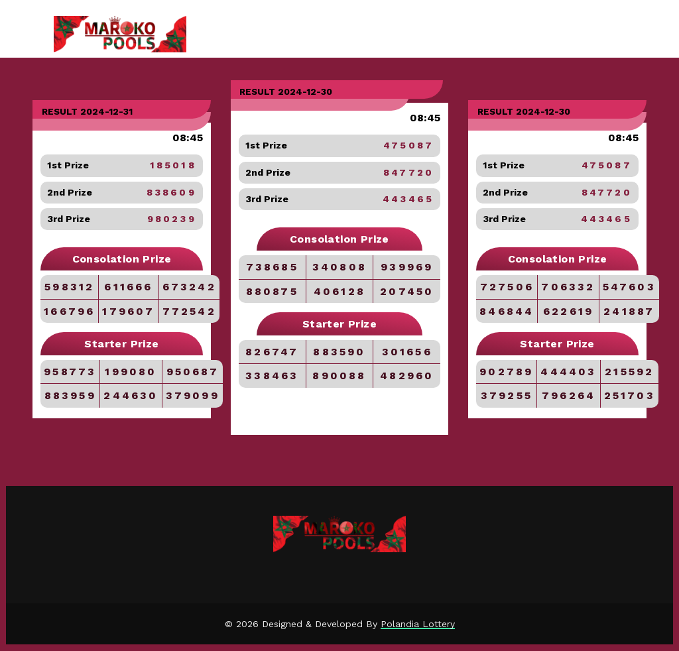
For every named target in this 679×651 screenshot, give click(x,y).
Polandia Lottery (418, 624)
